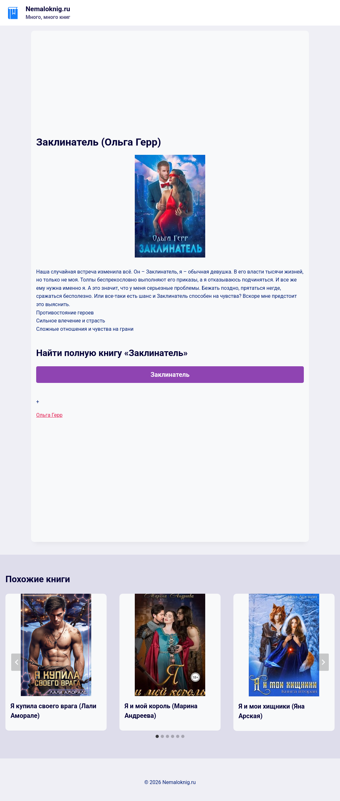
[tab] (157, 736)
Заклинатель (170, 374)
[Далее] (323, 662)
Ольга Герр (49, 415)
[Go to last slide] (17, 662)
